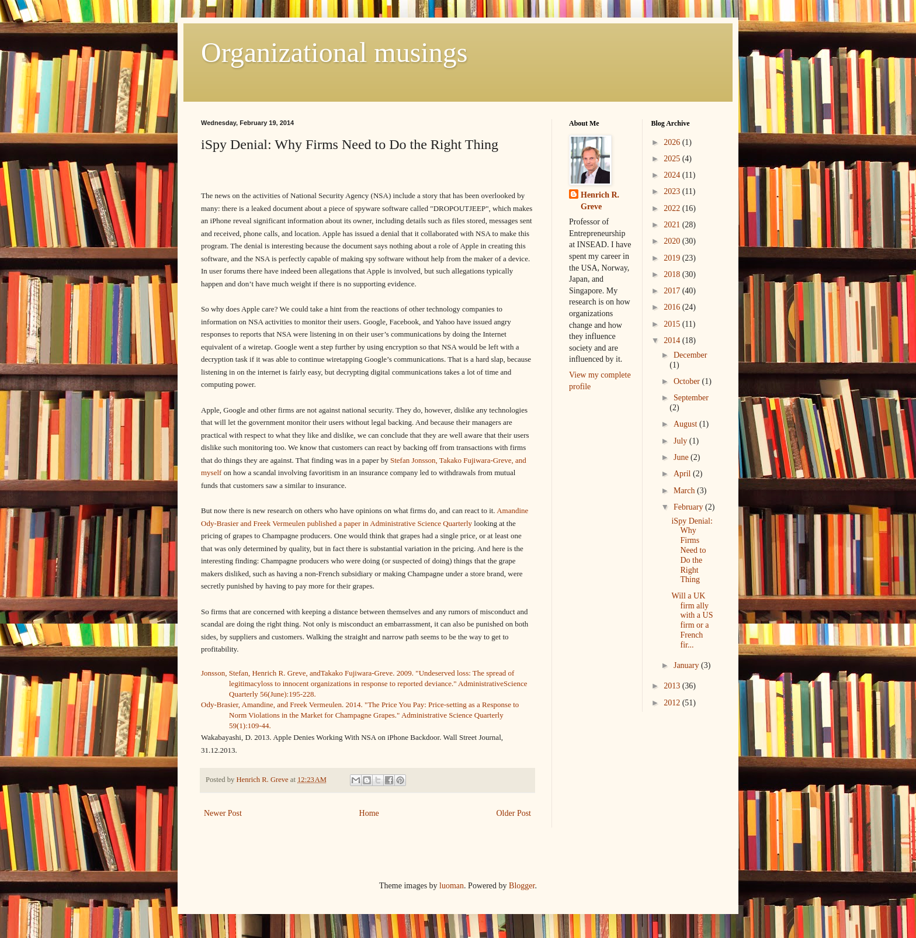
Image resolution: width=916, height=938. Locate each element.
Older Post (514, 813)
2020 (673, 241)
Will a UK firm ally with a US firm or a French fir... (692, 620)
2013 (673, 685)
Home (369, 813)
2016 (673, 307)
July (681, 441)
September (691, 397)
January (687, 665)
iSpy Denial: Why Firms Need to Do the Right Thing (691, 550)
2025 (673, 158)
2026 (673, 142)
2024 (673, 175)
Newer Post (223, 813)
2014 (673, 340)
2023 (673, 191)
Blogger (522, 885)
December (690, 355)
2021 (673, 224)
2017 (673, 290)
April (683, 473)
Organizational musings (334, 52)
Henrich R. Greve (600, 201)
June (682, 457)
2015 (673, 324)
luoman (451, 885)
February (689, 507)
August (686, 424)
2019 (673, 258)
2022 (673, 208)
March (685, 490)
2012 (673, 702)
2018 (673, 274)
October (688, 381)
